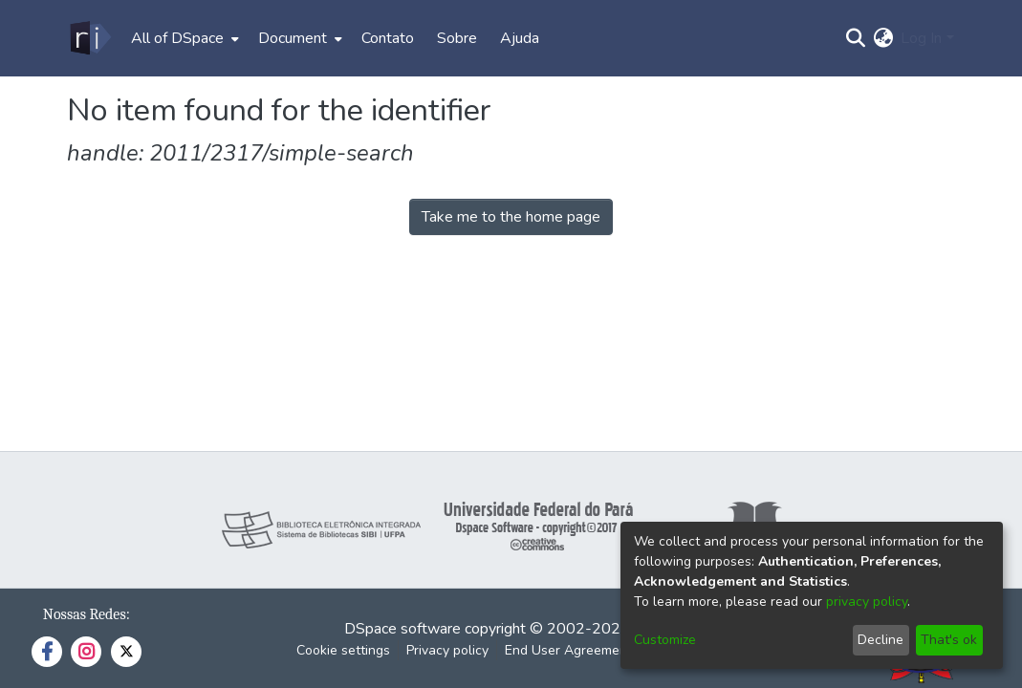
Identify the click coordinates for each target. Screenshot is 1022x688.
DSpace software (402, 628)
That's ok (949, 640)
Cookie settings (343, 650)
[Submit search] (855, 38)
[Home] (89, 38)
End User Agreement (568, 650)
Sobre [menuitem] (457, 38)
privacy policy (866, 601)
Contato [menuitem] (387, 38)
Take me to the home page (511, 216)
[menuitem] (183, 38)
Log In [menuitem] (921, 38)
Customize (665, 640)
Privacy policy (447, 650)
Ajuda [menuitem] (519, 38)
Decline (880, 640)
